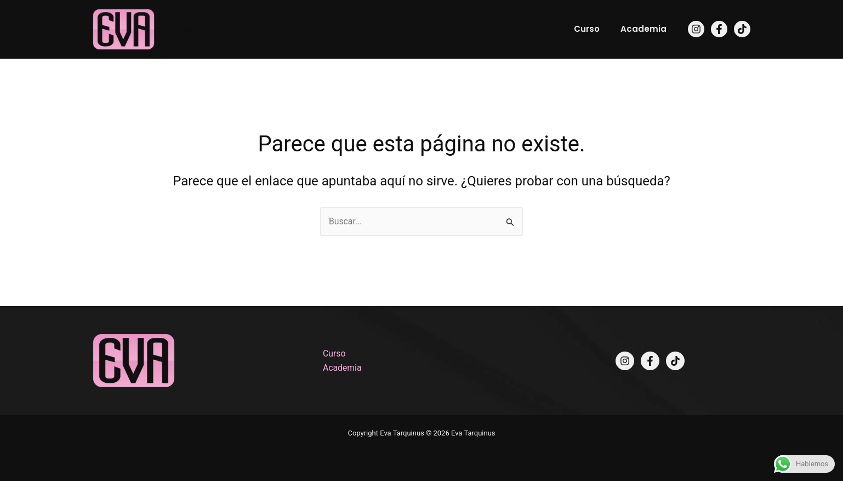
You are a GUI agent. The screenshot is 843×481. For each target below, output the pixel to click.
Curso (593, 29)
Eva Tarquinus (189, 29)
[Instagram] (696, 29)
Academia (646, 29)
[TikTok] (742, 29)
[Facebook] (719, 29)
